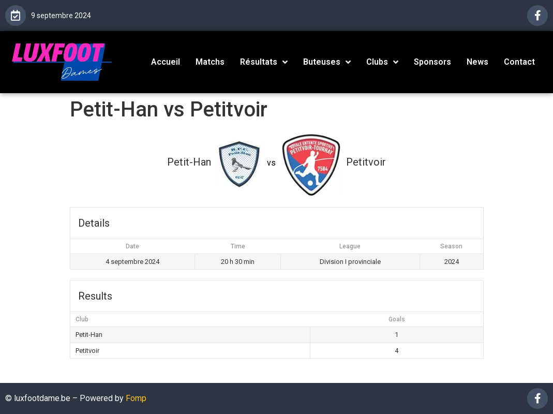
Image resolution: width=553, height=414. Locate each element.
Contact (519, 62)
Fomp (136, 398)
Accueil (165, 62)
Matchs (210, 62)
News (477, 62)
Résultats (264, 62)
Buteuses (327, 62)
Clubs (382, 62)
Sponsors (432, 62)
